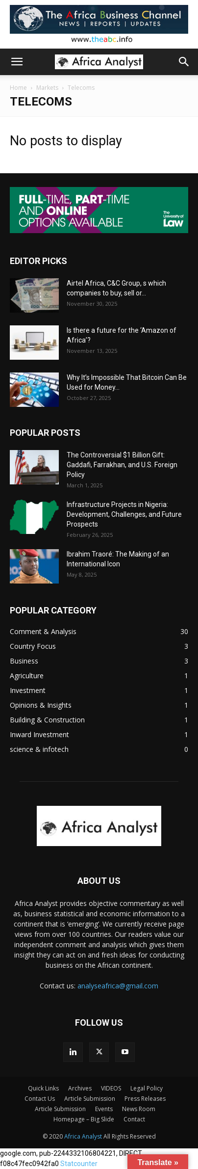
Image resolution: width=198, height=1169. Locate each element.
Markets (47, 87)
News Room (138, 1109)
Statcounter (79, 1164)
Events (104, 1109)
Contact (134, 1119)
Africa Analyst (83, 1136)
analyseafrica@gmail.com (117, 985)
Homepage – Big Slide (83, 1119)
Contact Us (40, 1098)
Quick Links (43, 1088)
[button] (16, 62)
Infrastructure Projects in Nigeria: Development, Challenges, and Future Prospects (124, 514)
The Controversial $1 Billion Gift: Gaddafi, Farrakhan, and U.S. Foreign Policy (122, 464)
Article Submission (89, 1098)
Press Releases (145, 1098)
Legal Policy (146, 1088)
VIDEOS (111, 1088)
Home (18, 87)
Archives (80, 1088)
